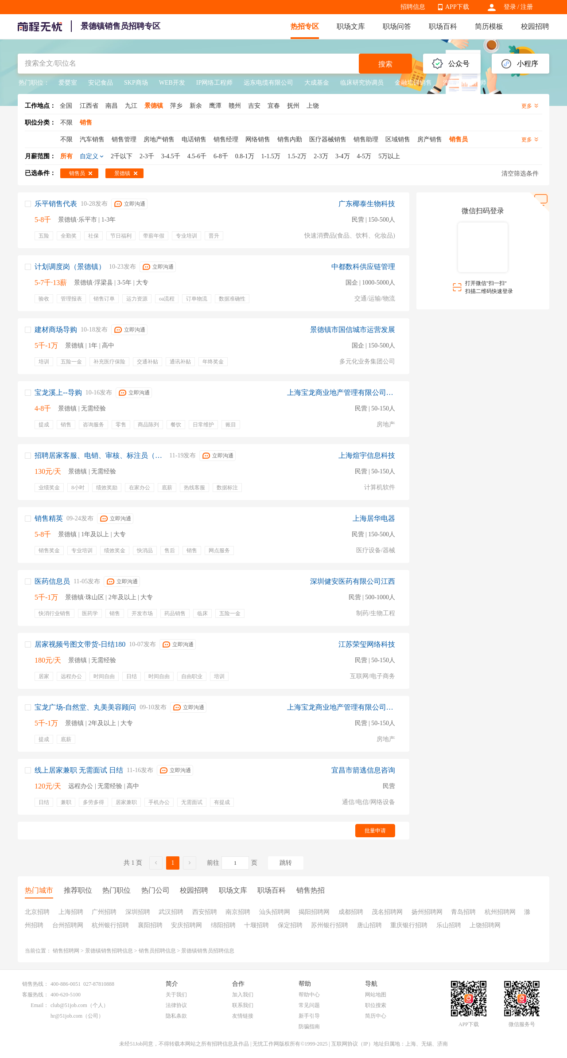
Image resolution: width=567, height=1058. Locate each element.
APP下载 (457, 7)
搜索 (385, 64)
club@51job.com (68, 1005)
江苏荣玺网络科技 (366, 644)
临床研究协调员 (362, 82)
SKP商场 (136, 82)
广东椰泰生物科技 (366, 203)
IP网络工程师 (214, 82)
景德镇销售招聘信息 (109, 951)
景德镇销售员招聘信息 (207, 951)
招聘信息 (412, 7)
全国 (66, 105)
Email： (40, 1005)
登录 (510, 7)
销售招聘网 (66, 951)
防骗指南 (309, 1026)
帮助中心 (309, 995)
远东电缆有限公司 (268, 82)
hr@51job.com (66, 1016)
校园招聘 (535, 26)
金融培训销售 (413, 82)
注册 (526, 7)
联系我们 (242, 1005)
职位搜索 (375, 1005)
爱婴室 (67, 82)
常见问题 (309, 1005)
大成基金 (316, 82)
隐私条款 (176, 1016)
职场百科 (443, 26)
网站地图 (375, 995)
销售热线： (35, 984)
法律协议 (176, 1005)
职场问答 (397, 26)
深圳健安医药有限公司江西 (352, 581)
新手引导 (309, 1016)
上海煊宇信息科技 (366, 455)
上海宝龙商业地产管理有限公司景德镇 (341, 392)
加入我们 (242, 995)
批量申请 (375, 831)
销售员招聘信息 (157, 951)
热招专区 (305, 26)
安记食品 (100, 82)
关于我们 (176, 995)
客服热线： (35, 995)
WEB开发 (172, 82)
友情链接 (242, 1016)
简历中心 (375, 1016)
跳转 (286, 862)
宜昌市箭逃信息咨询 (363, 770)
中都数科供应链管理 (363, 266)
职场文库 (351, 26)
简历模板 (489, 26)
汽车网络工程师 (464, 82)
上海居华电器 (374, 518)
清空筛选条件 (520, 173)
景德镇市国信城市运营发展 (352, 329)
